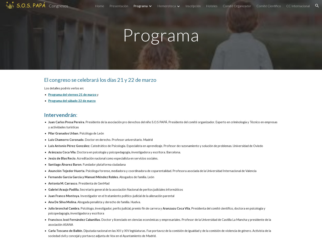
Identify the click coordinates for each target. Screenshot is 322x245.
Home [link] (99, 6)
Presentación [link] (118, 6)
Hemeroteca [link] (166, 6)
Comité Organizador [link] (237, 6)
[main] (161, 34)
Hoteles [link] (211, 6)
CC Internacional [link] (298, 6)
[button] (317, 6)
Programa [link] (140, 6)
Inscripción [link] (193, 6)
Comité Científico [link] (268, 6)
